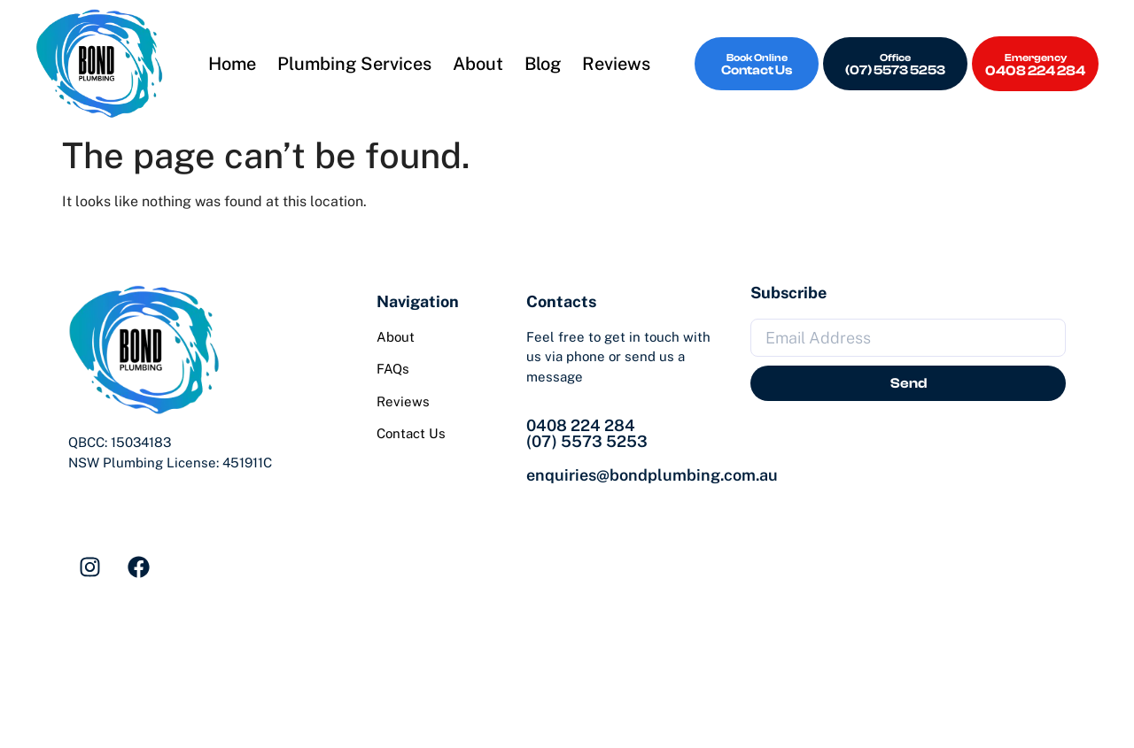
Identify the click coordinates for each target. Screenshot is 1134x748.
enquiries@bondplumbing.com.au (652, 475)
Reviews (616, 63)
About (478, 63)
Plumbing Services (354, 63)
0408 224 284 (580, 425)
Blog (542, 63)
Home (232, 63)
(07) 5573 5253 (587, 441)
